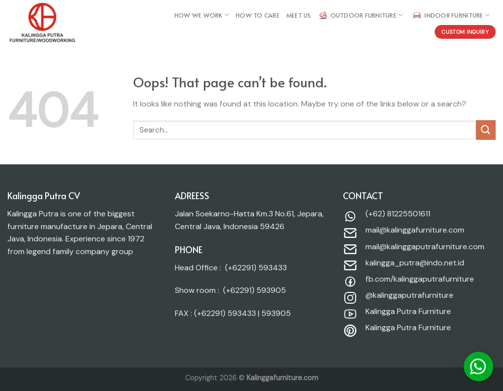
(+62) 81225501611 (397, 214)
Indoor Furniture (451, 15)
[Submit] (486, 129)
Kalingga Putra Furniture (408, 311)
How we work (201, 15)
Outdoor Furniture (360, 15)
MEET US (298, 15)
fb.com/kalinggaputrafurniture (419, 279)
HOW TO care (257, 15)
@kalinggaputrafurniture (409, 295)
